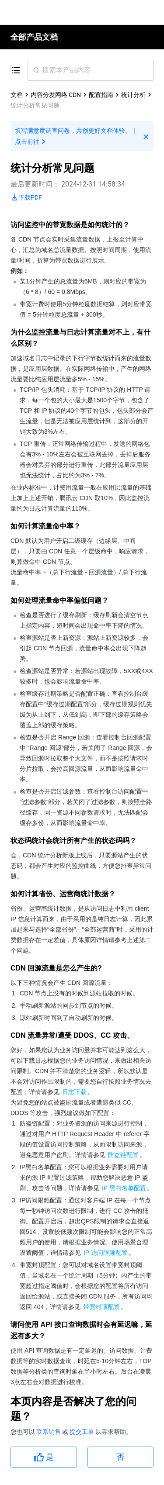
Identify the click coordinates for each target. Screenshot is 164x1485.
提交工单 (82, 1431)
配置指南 (101, 94)
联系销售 (49, 1431)
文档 (16, 94)
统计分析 (133, 94)
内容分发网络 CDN (56, 94)
